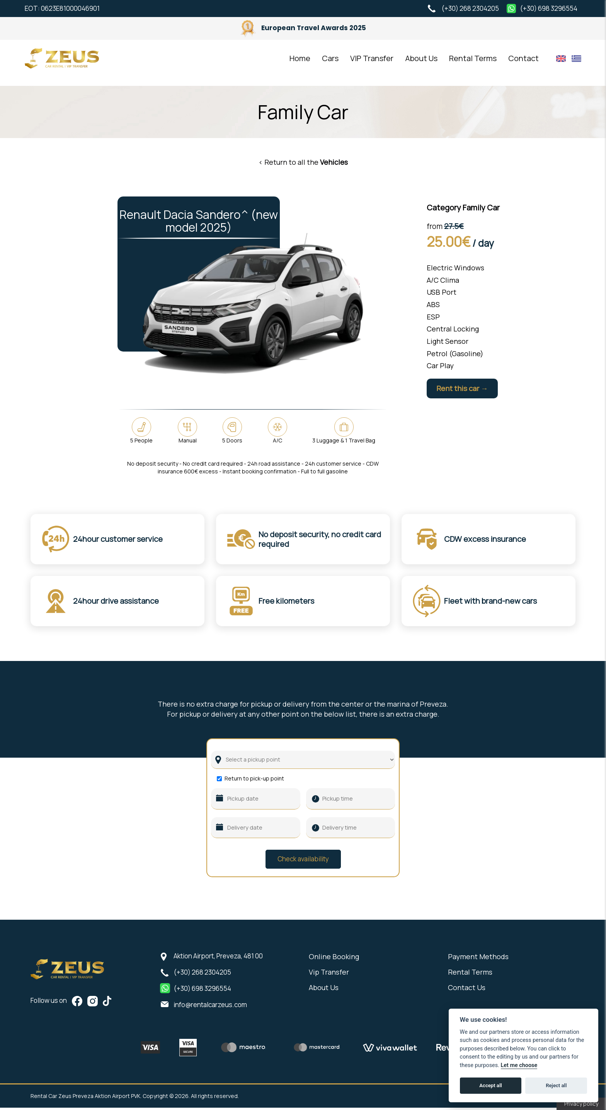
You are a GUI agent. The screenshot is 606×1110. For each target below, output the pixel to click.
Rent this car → (466, 389)
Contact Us (466, 989)
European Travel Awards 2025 (303, 27)
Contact (523, 62)
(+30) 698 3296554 (548, 8)
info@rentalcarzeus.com (210, 1006)
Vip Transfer (329, 974)
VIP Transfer (371, 62)
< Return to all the (303, 162)
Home (299, 62)
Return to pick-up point (254, 781)
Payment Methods (478, 958)
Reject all (556, 1085)
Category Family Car (463, 207)
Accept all (490, 1085)
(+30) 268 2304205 (470, 8)
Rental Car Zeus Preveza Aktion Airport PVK (69, 62)
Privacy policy (581, 1103)
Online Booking (334, 958)
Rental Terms (473, 62)
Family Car (303, 112)
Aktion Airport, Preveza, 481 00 (218, 958)
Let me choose (519, 1065)
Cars (330, 62)
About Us (421, 62)
